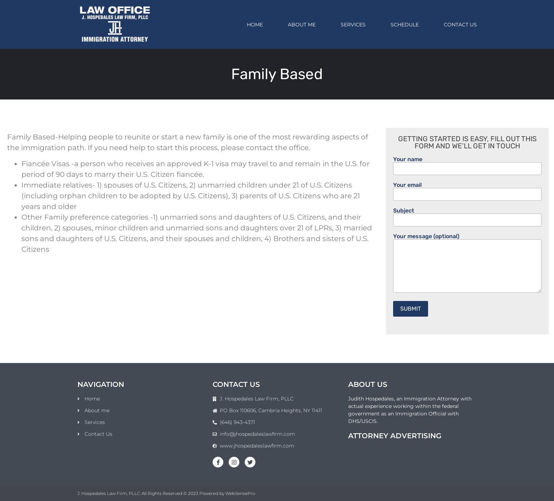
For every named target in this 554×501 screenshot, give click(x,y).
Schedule (405, 24)
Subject (467, 215)
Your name (467, 164)
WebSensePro (240, 493)
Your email (467, 190)
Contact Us (460, 24)
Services (353, 24)
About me (302, 24)
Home (255, 24)
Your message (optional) (467, 264)
